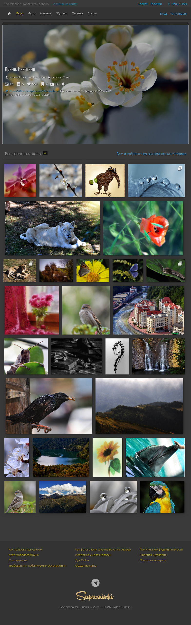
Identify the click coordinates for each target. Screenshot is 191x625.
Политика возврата (153, 560)
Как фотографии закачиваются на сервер (103, 549)
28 (9, 84)
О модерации (18, 560)
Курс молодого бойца (24, 555)
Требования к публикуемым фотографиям (38, 565)
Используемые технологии (93, 555)
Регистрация (178, 13)
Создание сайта (85, 565)
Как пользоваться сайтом (25, 549)
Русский (156, 4)
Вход (163, 13)
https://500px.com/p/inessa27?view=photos (32, 91)
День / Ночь (176, 4)
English (143, 4)
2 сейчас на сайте (64, 4)
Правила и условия (153, 555)
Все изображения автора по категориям (151, 154)
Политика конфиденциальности (161, 549)
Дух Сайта (82, 560)
